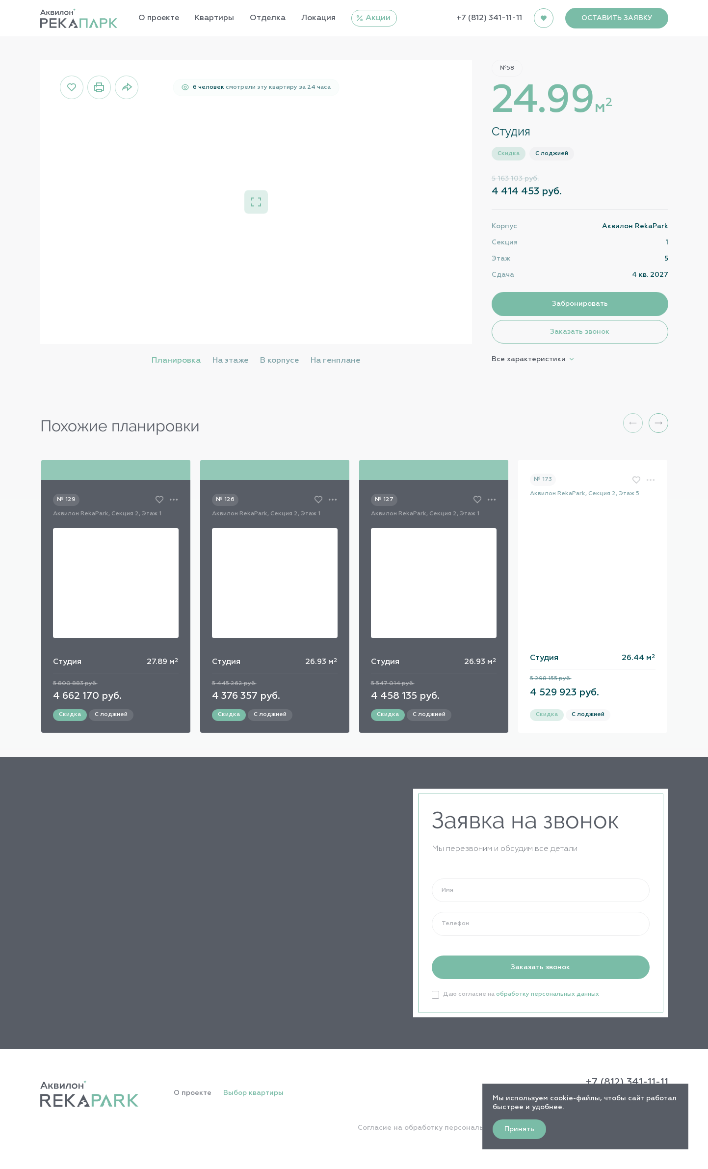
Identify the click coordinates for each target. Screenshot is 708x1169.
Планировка (176, 361)
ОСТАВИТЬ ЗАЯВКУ (616, 18)
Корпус (504, 226)
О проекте (192, 1092)
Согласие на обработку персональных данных (442, 1127)
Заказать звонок (579, 331)
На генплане (335, 361)
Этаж (501, 258)
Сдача (503, 274)
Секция (505, 242)
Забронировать (580, 303)
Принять (519, 1129)
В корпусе (279, 361)
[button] (658, 423)
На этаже (230, 361)
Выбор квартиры (253, 1092)
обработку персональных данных (547, 994)
